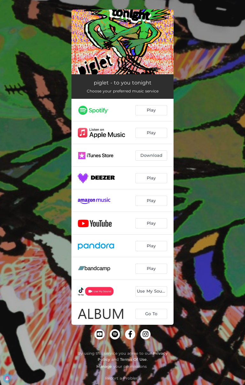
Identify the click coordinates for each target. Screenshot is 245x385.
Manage (104, 366)
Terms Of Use (133, 359)
